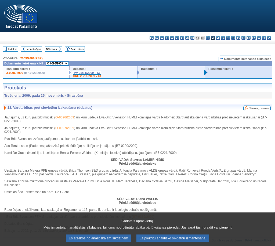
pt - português (243, 38)
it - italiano (208, 38)
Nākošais (51, 49)
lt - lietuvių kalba (218, 38)
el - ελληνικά (182, 38)
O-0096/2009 (14, 72)
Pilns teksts (77, 49)
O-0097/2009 (64, 128)
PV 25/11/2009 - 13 (87, 72)
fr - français (192, 38)
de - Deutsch (172, 38)
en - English (187, 38)
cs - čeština (162, 38)
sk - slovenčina (254, 38)
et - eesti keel (177, 38)
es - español (157, 38)
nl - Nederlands (233, 38)
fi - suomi (264, 38)
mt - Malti (228, 38)
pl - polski (238, 38)
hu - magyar (223, 38)
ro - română (249, 38)
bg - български (152, 38)
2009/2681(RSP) (31, 58)
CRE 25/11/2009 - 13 (87, 76)
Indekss (12, 49)
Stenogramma (259, 108)
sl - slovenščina (259, 38)
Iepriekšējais (34, 49)
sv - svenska (269, 38)
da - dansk (167, 38)
